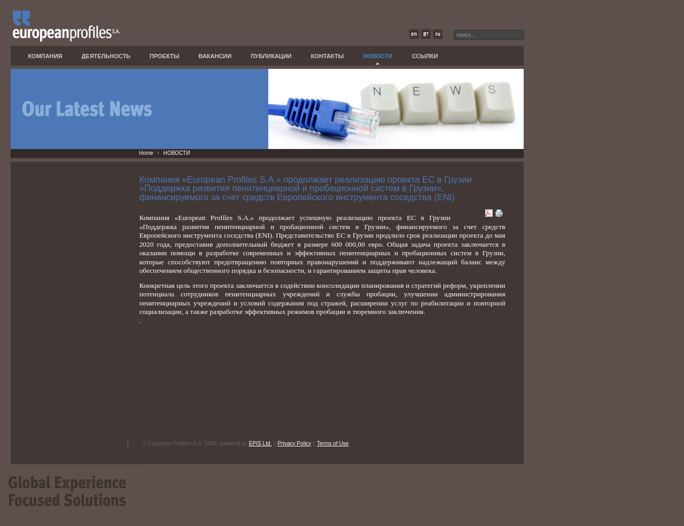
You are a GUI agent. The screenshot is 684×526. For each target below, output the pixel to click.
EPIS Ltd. (260, 443)
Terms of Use (333, 443)
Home (146, 153)
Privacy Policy (294, 443)
